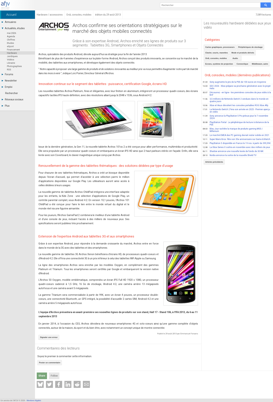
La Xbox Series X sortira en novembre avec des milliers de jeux (236, 147)
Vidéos (10, 59)
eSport (10, 46)
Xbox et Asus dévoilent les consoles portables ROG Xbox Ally (235, 105)
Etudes (10, 43)
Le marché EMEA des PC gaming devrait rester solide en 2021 (236, 135)
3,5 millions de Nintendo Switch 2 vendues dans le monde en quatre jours (235, 100)
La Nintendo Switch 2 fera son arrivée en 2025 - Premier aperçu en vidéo (236, 110)
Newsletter (9, 80)
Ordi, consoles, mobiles (216, 58)
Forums (7, 74)
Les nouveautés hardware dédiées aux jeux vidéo (237, 25)
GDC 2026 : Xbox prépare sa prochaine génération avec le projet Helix (237, 87)
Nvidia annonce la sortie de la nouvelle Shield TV (229, 155)
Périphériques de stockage (250, 47)
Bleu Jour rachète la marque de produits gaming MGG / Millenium (233, 130)
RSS (9, 69)
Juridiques (12, 56)
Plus (6, 105)
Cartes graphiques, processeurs (220, 47)
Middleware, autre (260, 64)
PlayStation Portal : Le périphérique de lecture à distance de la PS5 (236, 123)
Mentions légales (34, 400)
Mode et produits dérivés (243, 53)
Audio (235, 58)
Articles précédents (214, 162)
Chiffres (11, 39)
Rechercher (11, 93)
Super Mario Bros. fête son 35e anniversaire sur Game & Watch (236, 139)
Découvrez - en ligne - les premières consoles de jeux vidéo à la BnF (237, 93)
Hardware (12, 53)
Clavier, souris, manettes (216, 53)
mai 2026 (11, 33)
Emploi (7, 86)
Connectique (242, 64)
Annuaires (9, 22)
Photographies (14, 66)
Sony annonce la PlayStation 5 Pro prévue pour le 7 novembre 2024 (235, 117)
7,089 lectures (263, 14)
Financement (13, 49)
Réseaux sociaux (12, 99)
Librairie (11, 63)
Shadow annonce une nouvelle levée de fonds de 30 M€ (233, 151)
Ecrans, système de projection (219, 64)
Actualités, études (13, 28)
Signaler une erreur (49, 337)
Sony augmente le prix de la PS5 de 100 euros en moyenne (234, 82)
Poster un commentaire (49, 363)
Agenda (11, 36)
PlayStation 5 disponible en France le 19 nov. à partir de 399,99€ (237, 143)
